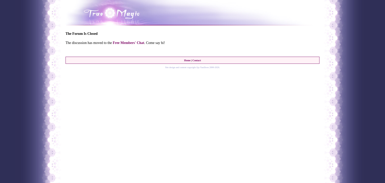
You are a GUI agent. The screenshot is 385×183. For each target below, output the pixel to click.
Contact (196, 60)
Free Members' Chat (128, 43)
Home (187, 60)
